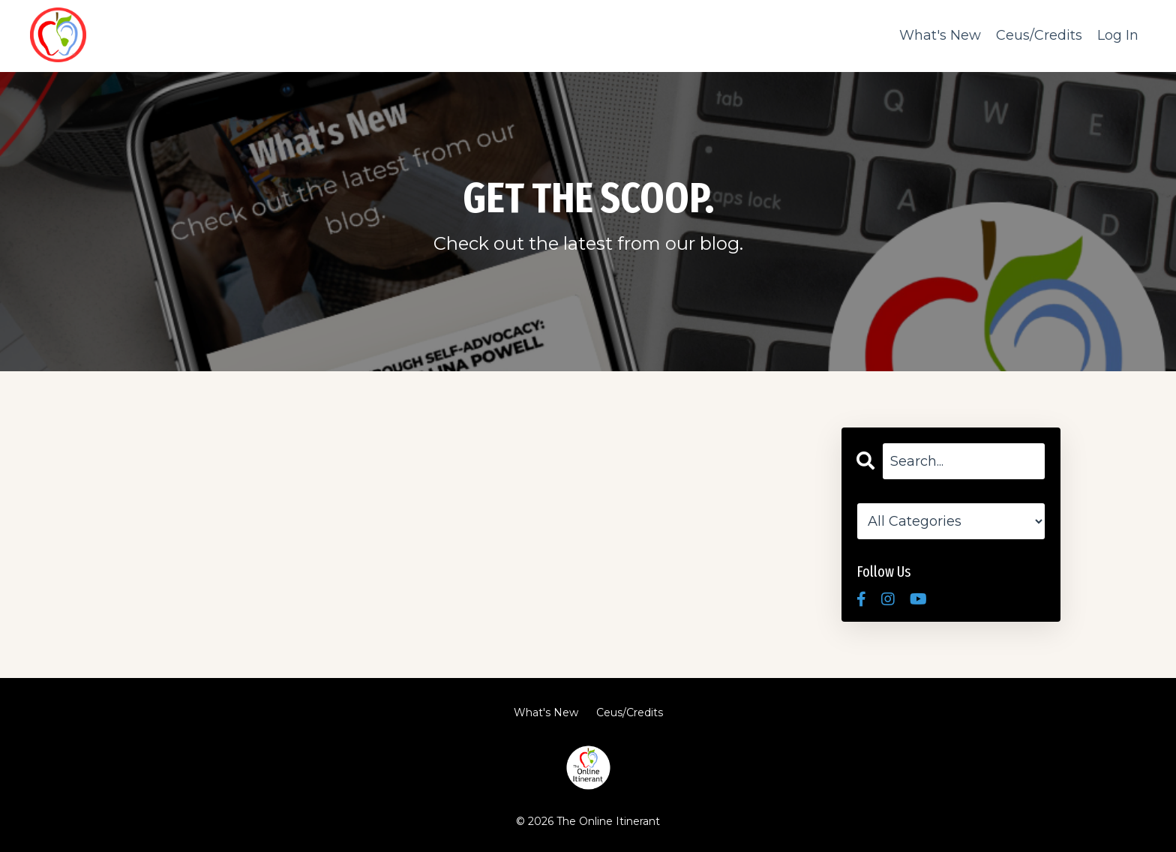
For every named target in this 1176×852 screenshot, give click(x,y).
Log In (1117, 35)
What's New (940, 35)
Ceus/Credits (1039, 35)
